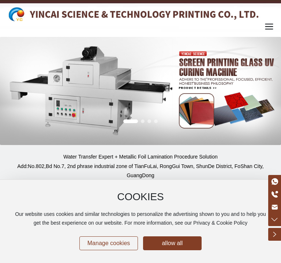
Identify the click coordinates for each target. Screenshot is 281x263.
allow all (172, 243)
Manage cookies (108, 243)
